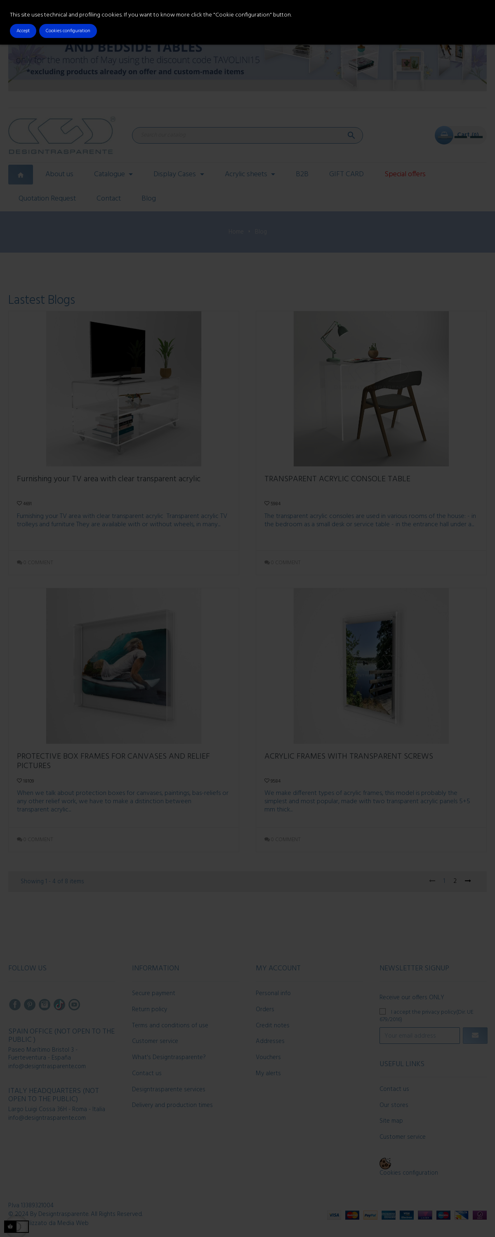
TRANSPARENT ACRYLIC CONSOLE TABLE (337, 480)
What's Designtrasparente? (169, 1057)
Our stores (394, 1105)
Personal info (273, 993)
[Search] (247, 135)
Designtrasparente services (168, 1090)
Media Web (73, 1223)
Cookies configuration (409, 1173)
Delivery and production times (172, 1105)
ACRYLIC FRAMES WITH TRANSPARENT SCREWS (348, 757)
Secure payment (153, 993)
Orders (265, 1010)
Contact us (147, 1074)
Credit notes (273, 1026)
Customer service (155, 1041)
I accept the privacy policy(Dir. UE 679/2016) (427, 1015)
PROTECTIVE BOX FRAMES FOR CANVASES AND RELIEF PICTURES (113, 761)
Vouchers (268, 1057)
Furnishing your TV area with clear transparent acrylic (108, 480)
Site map (391, 1121)
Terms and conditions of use (170, 1026)
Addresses (270, 1041)
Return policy (149, 1010)
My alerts (268, 1074)
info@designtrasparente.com (47, 1066)
